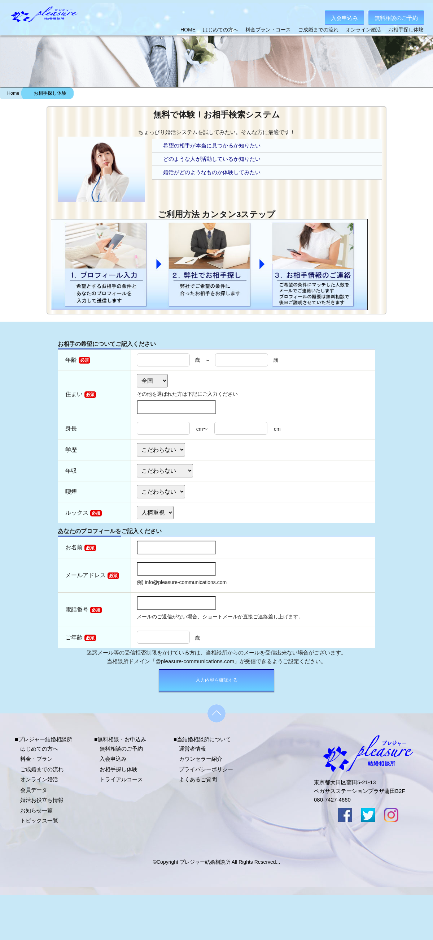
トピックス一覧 (39, 820)
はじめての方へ (220, 30)
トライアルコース (121, 779)
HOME (188, 30)
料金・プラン (36, 759)
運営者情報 (192, 749)
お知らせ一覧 (36, 810)
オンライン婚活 (363, 30)
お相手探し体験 (406, 30)
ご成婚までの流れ (318, 30)
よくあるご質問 (198, 779)
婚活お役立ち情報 (42, 800)
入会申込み (344, 18)
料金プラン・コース (268, 30)
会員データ (33, 790)
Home (13, 93)
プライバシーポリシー (206, 769)
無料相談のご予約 (396, 18)
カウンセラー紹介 (200, 759)
